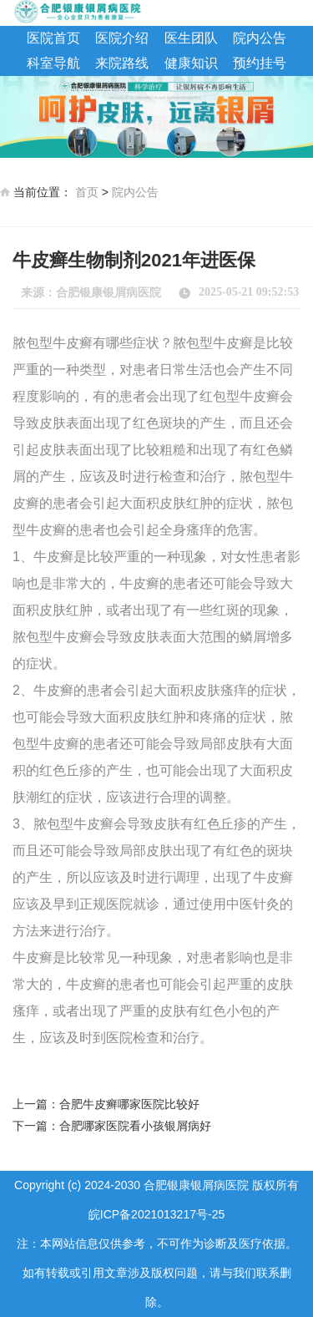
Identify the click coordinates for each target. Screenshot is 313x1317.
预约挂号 (259, 63)
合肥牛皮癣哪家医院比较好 (129, 1104)
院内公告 (259, 38)
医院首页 (53, 38)
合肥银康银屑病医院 (108, 292)
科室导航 (53, 63)
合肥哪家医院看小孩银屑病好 (135, 1125)
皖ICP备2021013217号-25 (156, 1214)
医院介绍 (122, 38)
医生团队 (191, 38)
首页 (86, 192)
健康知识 (191, 63)
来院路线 (122, 63)
